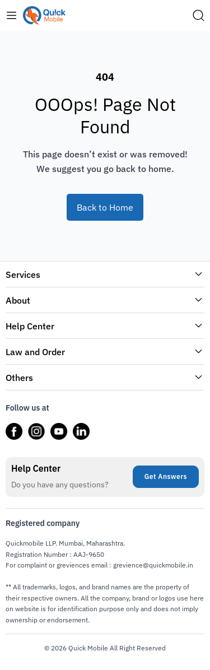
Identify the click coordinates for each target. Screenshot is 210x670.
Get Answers (165, 476)
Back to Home (105, 207)
